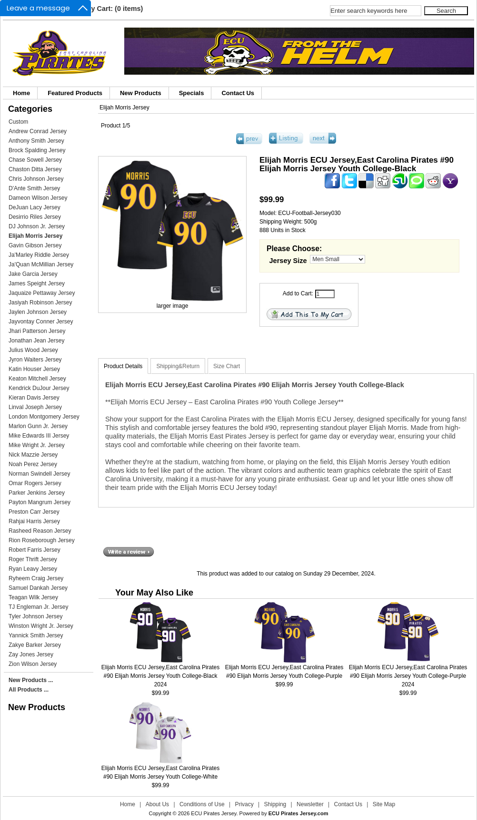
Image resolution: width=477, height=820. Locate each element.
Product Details (123, 366)
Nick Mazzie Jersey (33, 454)
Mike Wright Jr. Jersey (37, 445)
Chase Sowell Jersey (35, 159)
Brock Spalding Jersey (37, 150)
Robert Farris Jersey (34, 550)
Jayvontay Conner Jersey (41, 321)
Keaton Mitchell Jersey (37, 378)
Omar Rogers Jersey (35, 483)
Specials (191, 93)
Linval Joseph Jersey (35, 407)
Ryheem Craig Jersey (36, 578)
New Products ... (31, 680)
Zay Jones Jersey (31, 654)
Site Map (384, 804)
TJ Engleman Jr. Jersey (38, 607)
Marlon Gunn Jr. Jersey (38, 426)
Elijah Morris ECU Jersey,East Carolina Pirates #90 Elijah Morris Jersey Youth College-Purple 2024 (408, 676)
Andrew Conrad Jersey (38, 131)
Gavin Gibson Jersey (35, 245)
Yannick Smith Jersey (36, 635)
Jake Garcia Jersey (33, 274)
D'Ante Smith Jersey (34, 188)
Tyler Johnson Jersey (35, 616)
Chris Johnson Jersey (36, 179)
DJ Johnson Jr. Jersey (37, 226)
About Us (157, 804)
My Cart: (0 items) (114, 8)
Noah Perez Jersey (33, 464)
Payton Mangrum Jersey (39, 502)
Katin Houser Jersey (34, 369)
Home (21, 93)
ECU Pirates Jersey (213, 813)
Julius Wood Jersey (33, 350)
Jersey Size (288, 260)
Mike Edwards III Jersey (39, 435)
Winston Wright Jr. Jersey (41, 626)
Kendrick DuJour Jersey (39, 388)
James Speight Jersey (37, 283)
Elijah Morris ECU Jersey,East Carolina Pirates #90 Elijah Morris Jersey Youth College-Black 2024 (160, 676)
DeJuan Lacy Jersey (34, 207)
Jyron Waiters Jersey (35, 359)
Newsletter (310, 804)
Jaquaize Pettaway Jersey (42, 293)
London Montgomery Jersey (44, 416)
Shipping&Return (177, 366)
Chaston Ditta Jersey (35, 169)
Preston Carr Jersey (34, 511)
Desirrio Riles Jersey (35, 217)
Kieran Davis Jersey (34, 397)
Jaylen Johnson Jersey (38, 312)
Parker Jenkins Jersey (37, 492)
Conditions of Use (202, 804)
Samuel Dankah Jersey (38, 588)
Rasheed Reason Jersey (40, 530)
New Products (140, 93)
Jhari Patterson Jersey (37, 331)
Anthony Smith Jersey (36, 140)
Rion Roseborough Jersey (42, 540)
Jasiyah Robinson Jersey (40, 302)
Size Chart (226, 366)
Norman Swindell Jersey (39, 473)
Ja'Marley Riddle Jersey (39, 255)
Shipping (275, 804)
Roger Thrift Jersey (33, 559)
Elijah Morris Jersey (124, 107)
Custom (18, 121)
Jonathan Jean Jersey (36, 340)
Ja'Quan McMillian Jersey (41, 264)
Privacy (244, 804)
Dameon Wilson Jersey (38, 198)
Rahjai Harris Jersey (34, 521)
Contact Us (237, 93)
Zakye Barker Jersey (35, 645)
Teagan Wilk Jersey (33, 597)
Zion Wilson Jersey (33, 664)
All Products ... (29, 689)
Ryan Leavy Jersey (33, 569)
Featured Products (75, 93)
